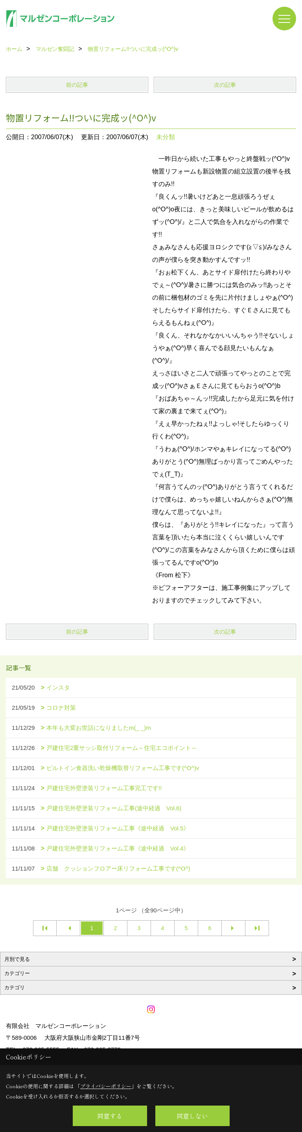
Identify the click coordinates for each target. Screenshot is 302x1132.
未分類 (165, 137)
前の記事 (77, 85)
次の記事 (225, 85)
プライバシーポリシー (105, 1086)
